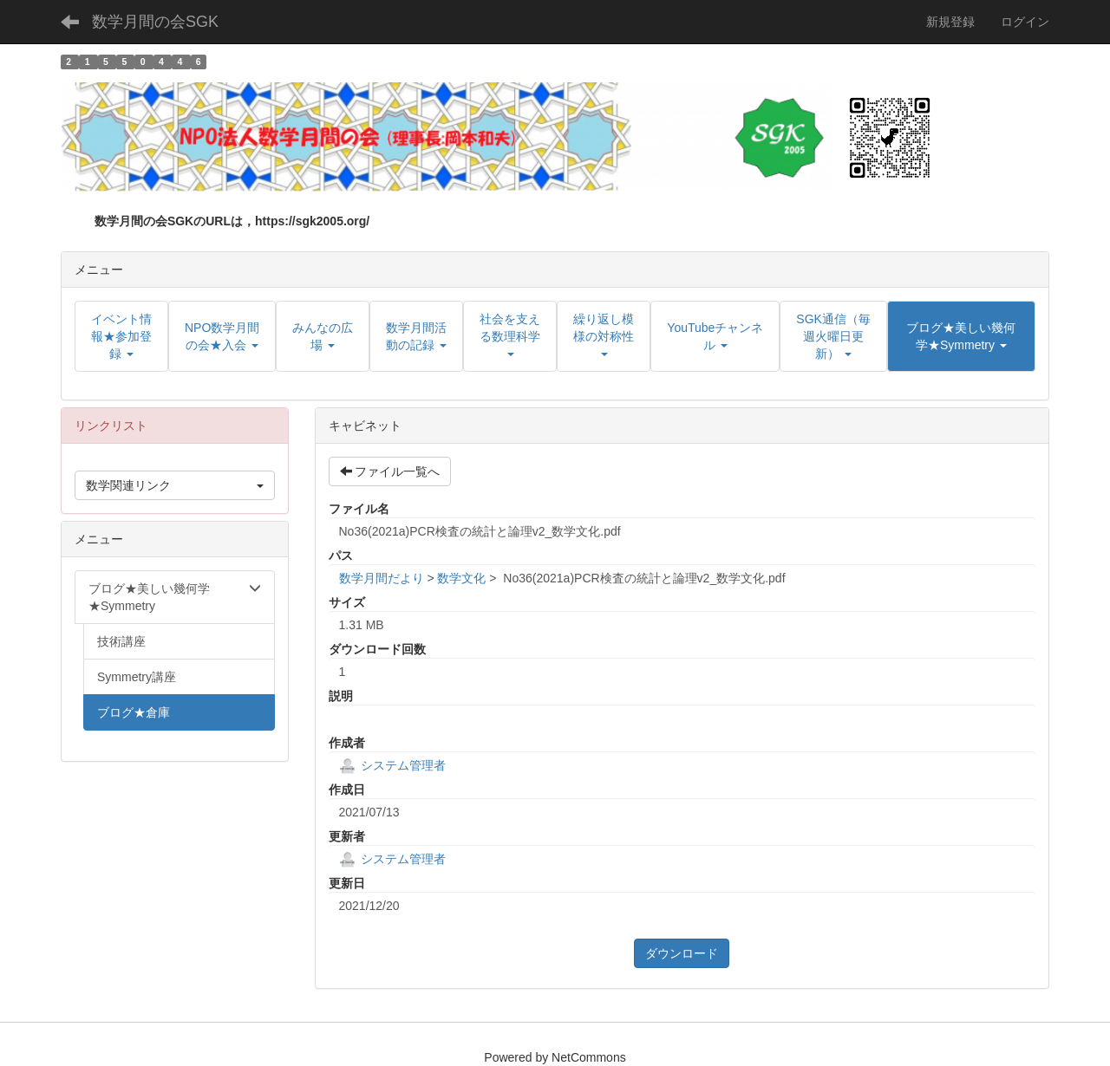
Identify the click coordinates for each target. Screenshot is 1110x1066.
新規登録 (950, 22)
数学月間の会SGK (155, 21)
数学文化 (461, 578)
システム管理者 (393, 765)
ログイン (1025, 22)
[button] (961, 336)
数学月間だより (381, 578)
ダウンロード (681, 953)
